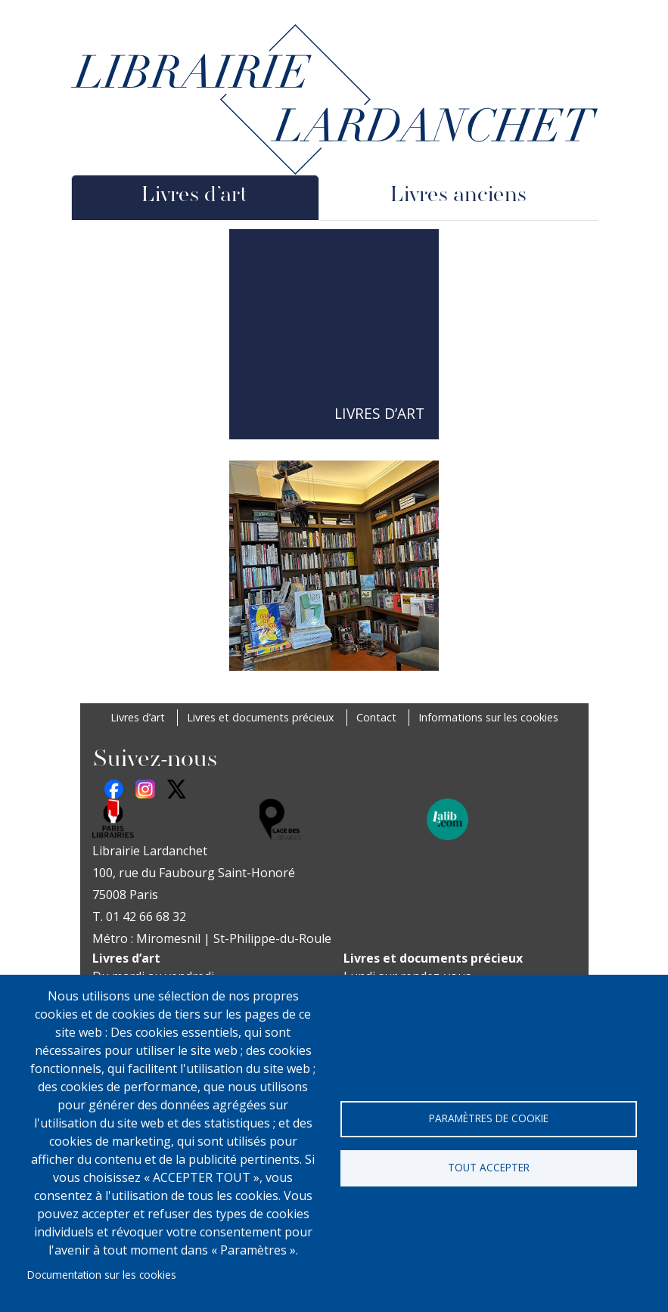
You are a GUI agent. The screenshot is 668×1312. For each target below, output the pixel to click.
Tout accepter (489, 1167)
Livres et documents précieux (260, 717)
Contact (376, 717)
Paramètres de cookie (488, 1118)
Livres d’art (137, 717)
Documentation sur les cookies (101, 1274)
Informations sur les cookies (488, 717)
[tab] (195, 198)
